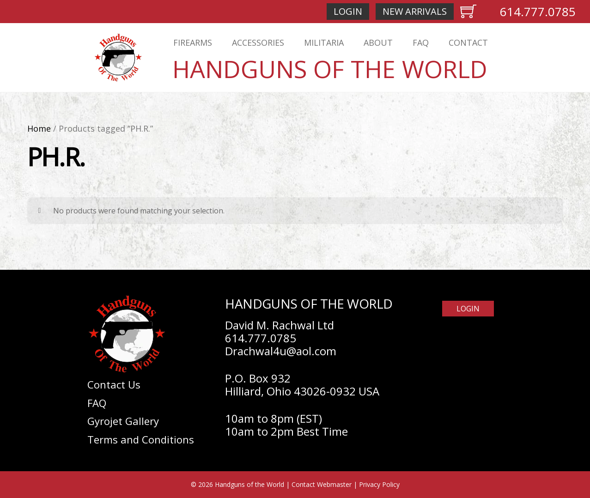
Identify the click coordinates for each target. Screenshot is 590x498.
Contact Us (113, 384)
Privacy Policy (379, 484)
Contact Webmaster (322, 484)
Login (348, 11)
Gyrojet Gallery (123, 421)
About (378, 42)
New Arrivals (415, 11)
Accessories (258, 42)
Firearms (192, 42)
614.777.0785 (538, 11)
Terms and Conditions (140, 439)
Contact (468, 42)
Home (39, 128)
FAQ (421, 42)
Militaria (324, 42)
